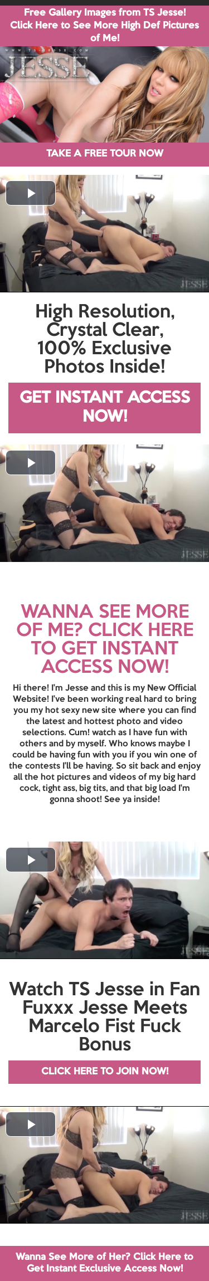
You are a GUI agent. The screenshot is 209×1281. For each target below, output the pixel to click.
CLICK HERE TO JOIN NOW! (104, 1072)
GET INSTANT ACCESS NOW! (105, 408)
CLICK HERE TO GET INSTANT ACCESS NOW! (112, 649)
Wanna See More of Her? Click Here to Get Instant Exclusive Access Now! (104, 1263)
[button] (31, 193)
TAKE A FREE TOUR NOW (104, 154)
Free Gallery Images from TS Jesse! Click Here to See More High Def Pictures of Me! (104, 26)
